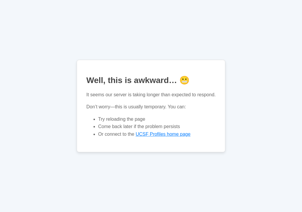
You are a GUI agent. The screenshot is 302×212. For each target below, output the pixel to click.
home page (163, 134)
